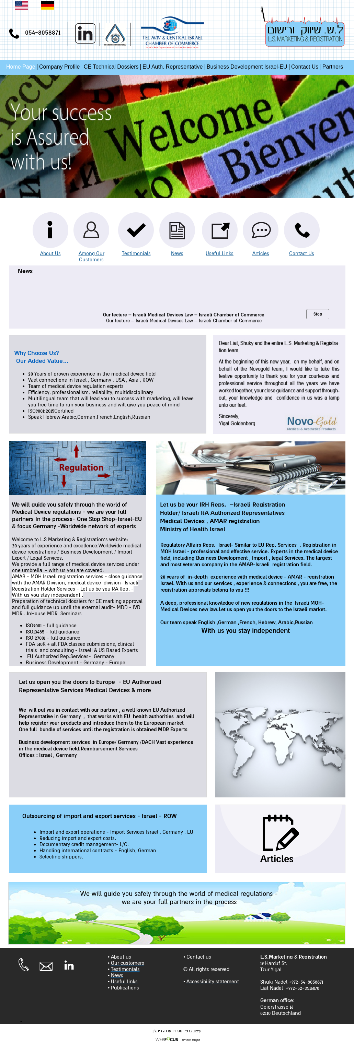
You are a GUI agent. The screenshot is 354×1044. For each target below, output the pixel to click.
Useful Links (219, 253)
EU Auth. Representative (172, 67)
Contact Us (304, 67)
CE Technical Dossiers (111, 67)
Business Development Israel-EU (247, 67)
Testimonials (136, 253)
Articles (260, 253)
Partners (332, 67)
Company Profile (59, 67)
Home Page (20, 67)
